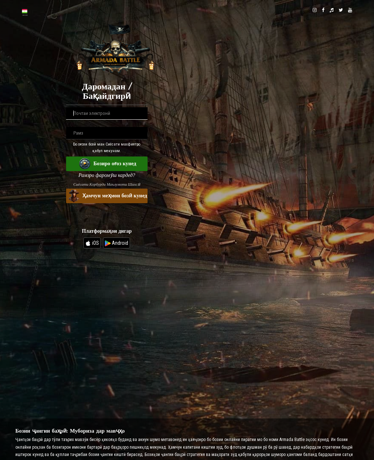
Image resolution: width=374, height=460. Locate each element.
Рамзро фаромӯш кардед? (107, 175)
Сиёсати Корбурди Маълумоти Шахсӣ (106, 184)
